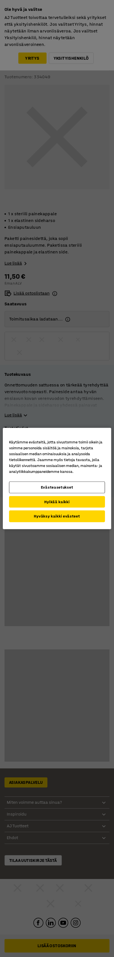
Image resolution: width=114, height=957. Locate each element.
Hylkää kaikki (56, 501)
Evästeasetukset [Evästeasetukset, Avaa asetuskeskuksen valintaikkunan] (57, 487)
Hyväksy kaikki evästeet (57, 516)
